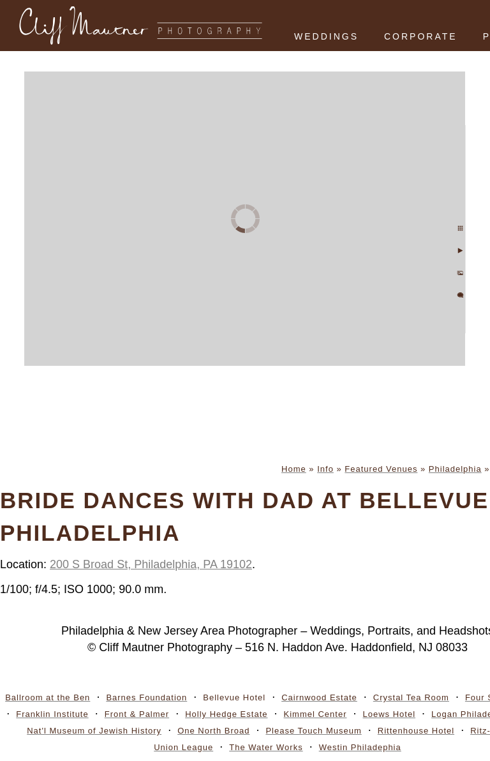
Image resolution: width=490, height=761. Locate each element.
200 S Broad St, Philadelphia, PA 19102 (151, 564)
